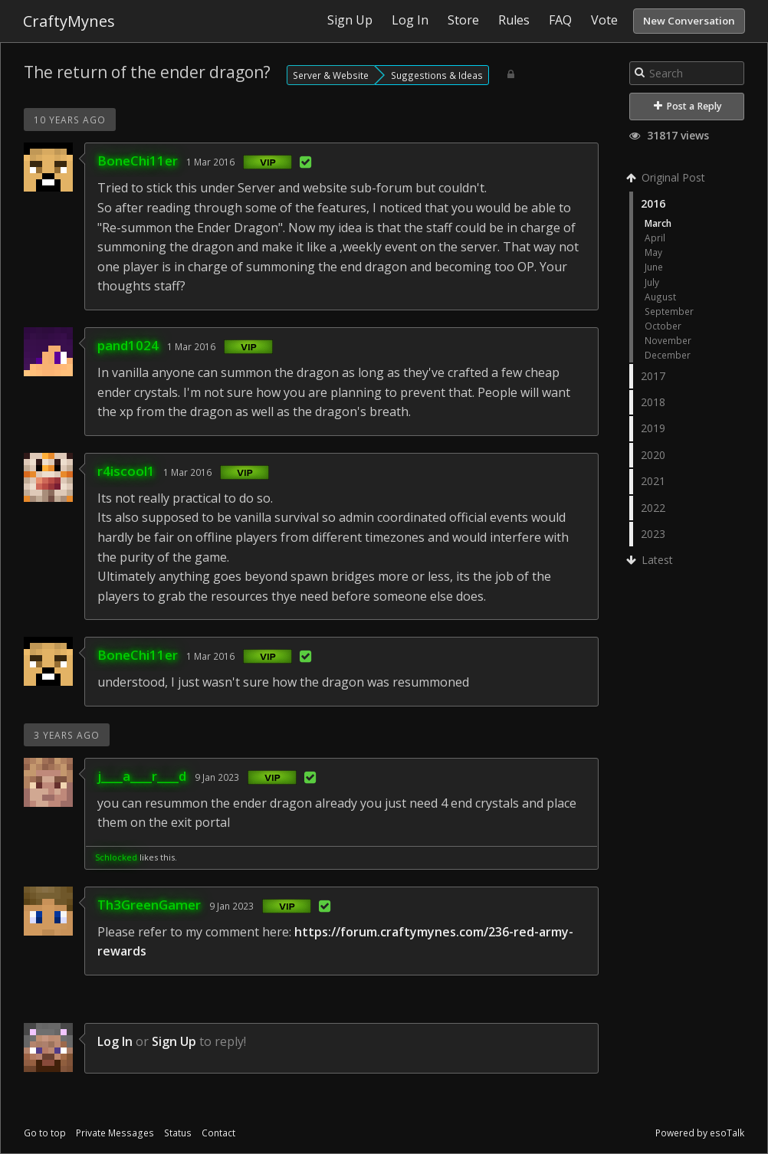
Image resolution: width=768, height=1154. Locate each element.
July (652, 282)
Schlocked (116, 857)
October (663, 326)
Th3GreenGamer (149, 904)
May (653, 252)
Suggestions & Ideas (437, 75)
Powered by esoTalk (699, 1132)
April (655, 237)
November (668, 340)
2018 (653, 402)
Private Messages (115, 1132)
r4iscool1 (126, 471)
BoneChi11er (137, 160)
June (654, 267)
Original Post (667, 177)
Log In (115, 1041)
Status (178, 1132)
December (668, 355)
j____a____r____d (141, 776)
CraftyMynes (69, 21)
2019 (653, 428)
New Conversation (689, 21)
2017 (653, 376)
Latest (651, 559)
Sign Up (174, 1041)
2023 (653, 533)
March (658, 223)
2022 (653, 507)
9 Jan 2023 (217, 777)
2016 (653, 203)
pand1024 (128, 345)
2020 (653, 455)
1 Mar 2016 (210, 162)
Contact (218, 1132)
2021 (653, 481)
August (660, 296)
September (669, 311)
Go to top (45, 1132)
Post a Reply (688, 106)
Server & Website (331, 75)
